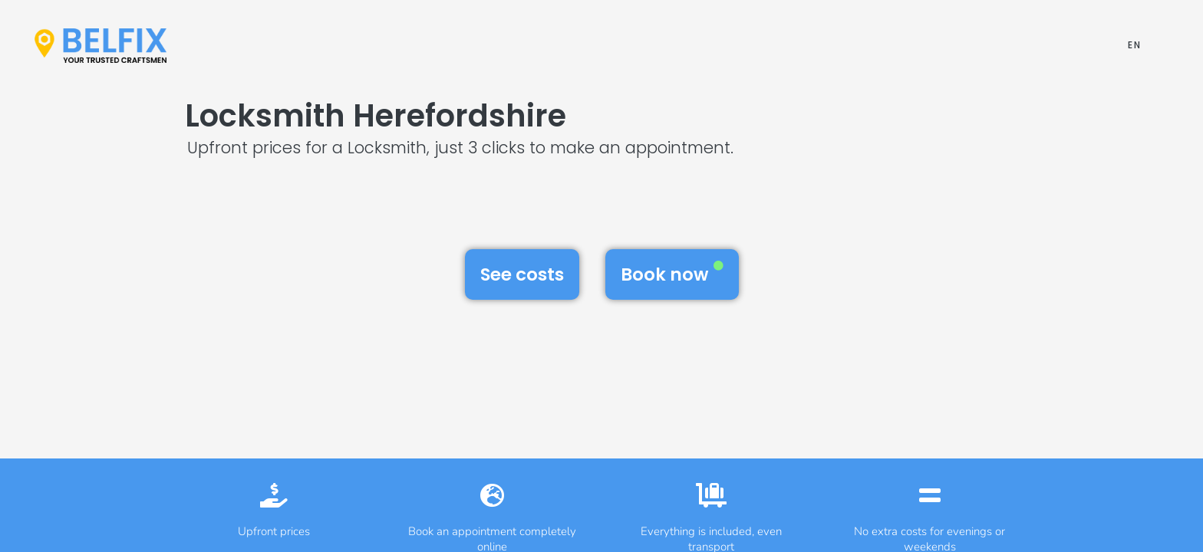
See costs (522, 274)
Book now (672, 274)
